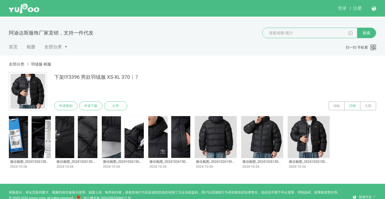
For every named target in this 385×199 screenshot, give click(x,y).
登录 (342, 8)
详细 (352, 106)
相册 (31, 46)
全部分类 (53, 46)
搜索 (366, 33)
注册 (357, 8)
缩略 (336, 106)
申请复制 (65, 106)
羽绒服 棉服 (41, 64)
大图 (368, 106)
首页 (13, 46)
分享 (115, 106)
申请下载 (90, 106)
